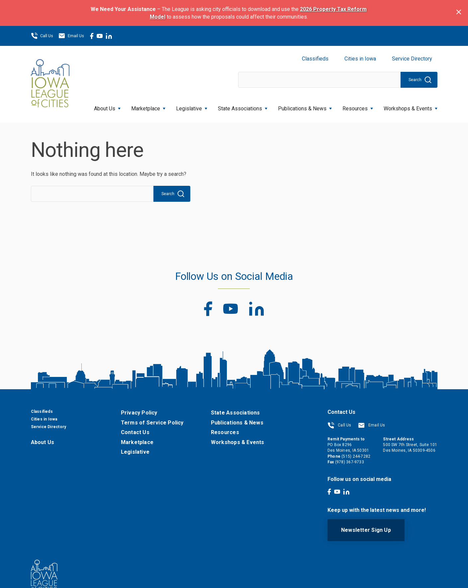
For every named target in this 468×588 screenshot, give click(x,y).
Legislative (191, 106)
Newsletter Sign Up (366, 530)
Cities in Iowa (360, 59)
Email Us (71, 36)
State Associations (242, 106)
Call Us (42, 36)
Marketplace (148, 106)
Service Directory (412, 59)
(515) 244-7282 (355, 456)
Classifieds (315, 59)
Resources (357, 106)
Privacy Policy (139, 413)
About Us (107, 106)
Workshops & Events (410, 106)
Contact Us (135, 432)
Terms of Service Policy (152, 422)
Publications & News (305, 106)
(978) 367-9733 (349, 462)
